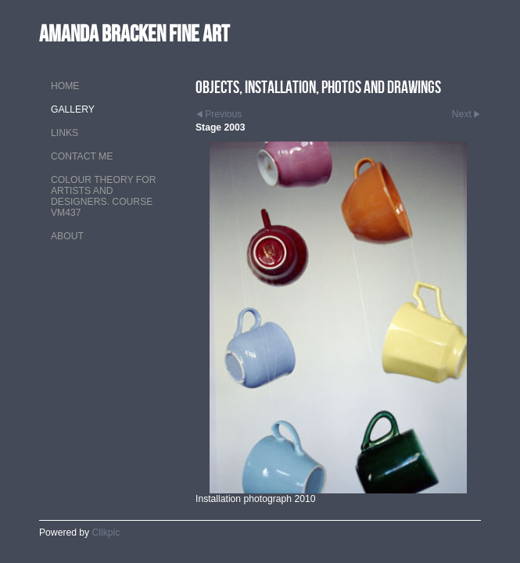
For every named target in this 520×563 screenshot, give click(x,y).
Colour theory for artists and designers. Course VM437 (103, 196)
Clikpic (106, 532)
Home (65, 86)
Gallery (73, 109)
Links (64, 132)
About (67, 236)
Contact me (82, 156)
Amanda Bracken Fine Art (134, 33)
